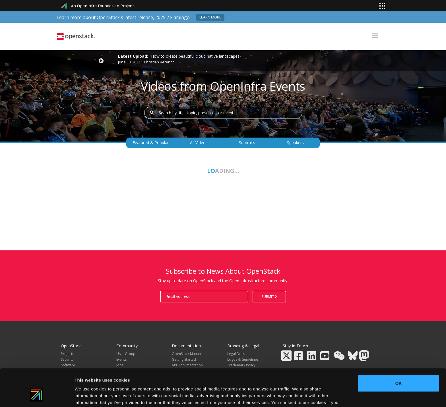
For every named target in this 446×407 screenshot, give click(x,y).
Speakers (295, 142)
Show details (298, 395)
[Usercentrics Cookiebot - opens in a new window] (37, 396)
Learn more (210, 17)
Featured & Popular (151, 142)
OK (398, 351)
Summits (247, 142)
